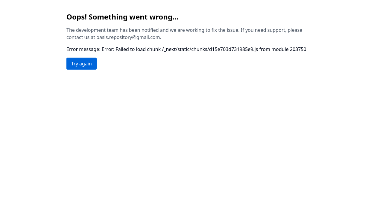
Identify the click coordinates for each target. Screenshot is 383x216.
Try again (81, 63)
